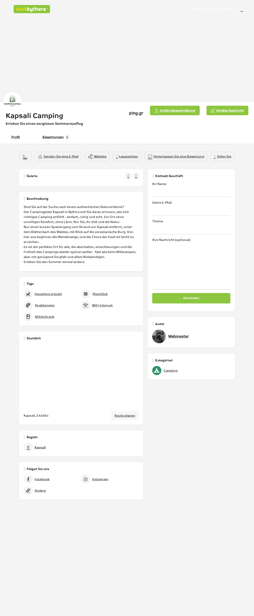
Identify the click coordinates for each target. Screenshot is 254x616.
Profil (15, 137)
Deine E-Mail (191, 208)
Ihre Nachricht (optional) (191, 264)
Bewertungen (55, 137)
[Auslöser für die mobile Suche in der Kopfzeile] (248, 9)
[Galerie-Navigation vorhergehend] (129, 176)
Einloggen (200, 9)
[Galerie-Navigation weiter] (136, 176)
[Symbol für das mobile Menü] (6, 9)
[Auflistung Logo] (12, 101)
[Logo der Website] (32, 9)
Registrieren (226, 9)
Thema (191, 226)
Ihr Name (191, 189)
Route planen (125, 415)
